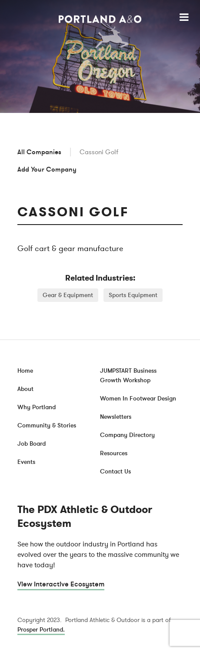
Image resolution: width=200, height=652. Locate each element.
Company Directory (127, 435)
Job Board (31, 444)
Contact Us (115, 471)
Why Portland (36, 407)
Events (26, 462)
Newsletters (115, 417)
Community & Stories (46, 425)
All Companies (39, 152)
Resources (113, 453)
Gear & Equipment (68, 295)
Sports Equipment (133, 295)
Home (25, 371)
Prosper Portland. (41, 630)
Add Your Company (47, 169)
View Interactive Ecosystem (60, 584)
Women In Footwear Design (138, 398)
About (25, 389)
